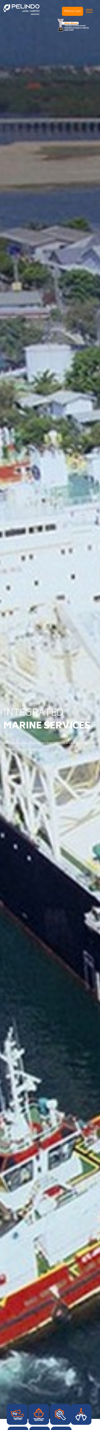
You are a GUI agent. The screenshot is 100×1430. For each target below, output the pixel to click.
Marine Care (72, 11)
